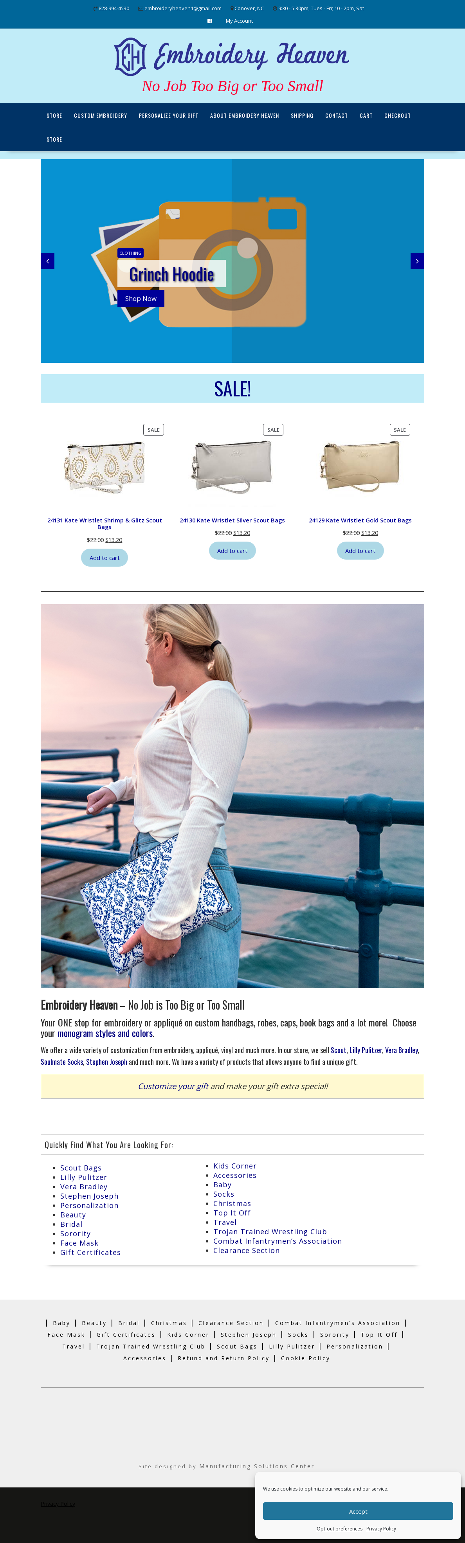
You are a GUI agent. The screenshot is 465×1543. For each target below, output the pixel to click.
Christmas (232, 1203)
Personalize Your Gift (168, 115)
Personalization (89, 1205)
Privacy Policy (381, 1528)
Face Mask (79, 1243)
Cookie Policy (305, 1358)
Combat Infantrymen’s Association (277, 1241)
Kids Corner (235, 1165)
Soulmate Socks (62, 1062)
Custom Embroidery (100, 115)
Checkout (397, 115)
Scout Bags (81, 1167)
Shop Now (141, 298)
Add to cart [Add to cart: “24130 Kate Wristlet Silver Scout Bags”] (232, 551)
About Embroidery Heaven (244, 115)
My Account (239, 20)
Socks (223, 1194)
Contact (336, 115)
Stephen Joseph (106, 1062)
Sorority (75, 1233)
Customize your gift (173, 1086)
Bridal (71, 1224)
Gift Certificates (90, 1252)
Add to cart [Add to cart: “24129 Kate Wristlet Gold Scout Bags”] (360, 551)
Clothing (130, 253)
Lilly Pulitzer (366, 1050)
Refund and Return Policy (224, 1358)
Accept (358, 1511)
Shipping (302, 115)
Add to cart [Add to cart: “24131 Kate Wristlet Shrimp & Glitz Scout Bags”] (105, 558)
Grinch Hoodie (171, 273)
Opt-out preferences (339, 1528)
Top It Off (232, 1212)
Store (54, 115)
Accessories (235, 1175)
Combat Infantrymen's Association (337, 1323)
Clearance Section (246, 1250)
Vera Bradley (401, 1050)
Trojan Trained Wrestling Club (270, 1231)
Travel (225, 1222)
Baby (222, 1184)
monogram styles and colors (105, 1033)
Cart (366, 115)
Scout (338, 1050)
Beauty (73, 1214)
